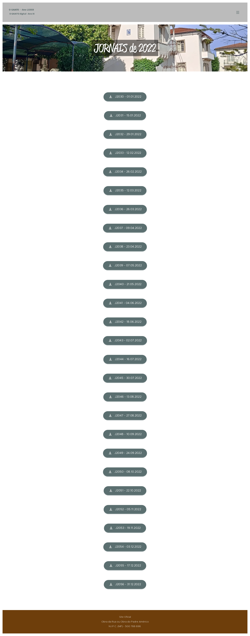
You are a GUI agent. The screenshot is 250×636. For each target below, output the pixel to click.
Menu (237, 12)
